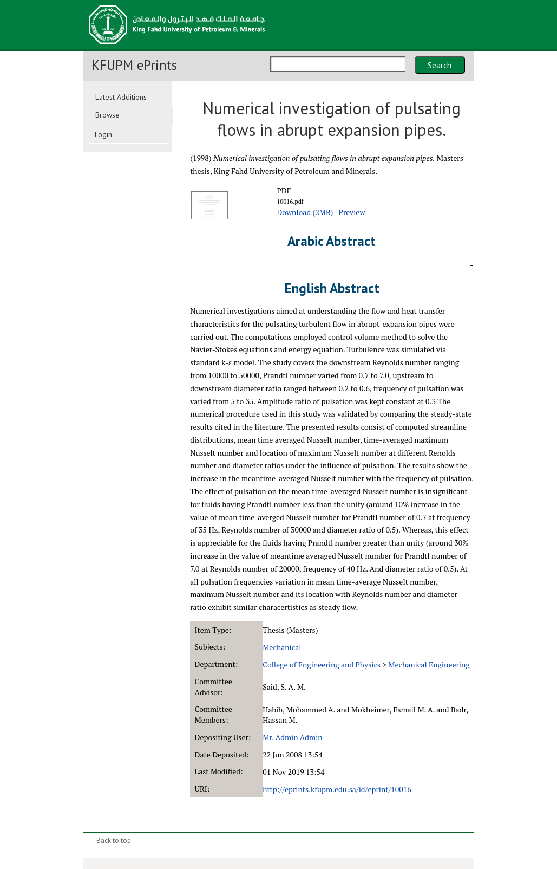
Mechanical (282, 647)
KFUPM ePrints (134, 65)
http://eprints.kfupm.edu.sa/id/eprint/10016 (337, 789)
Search (439, 65)
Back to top (113, 840)
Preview (352, 212)
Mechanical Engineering (428, 664)
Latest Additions (121, 97)
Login (103, 134)
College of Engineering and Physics (322, 664)
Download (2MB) (305, 212)
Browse (107, 115)
